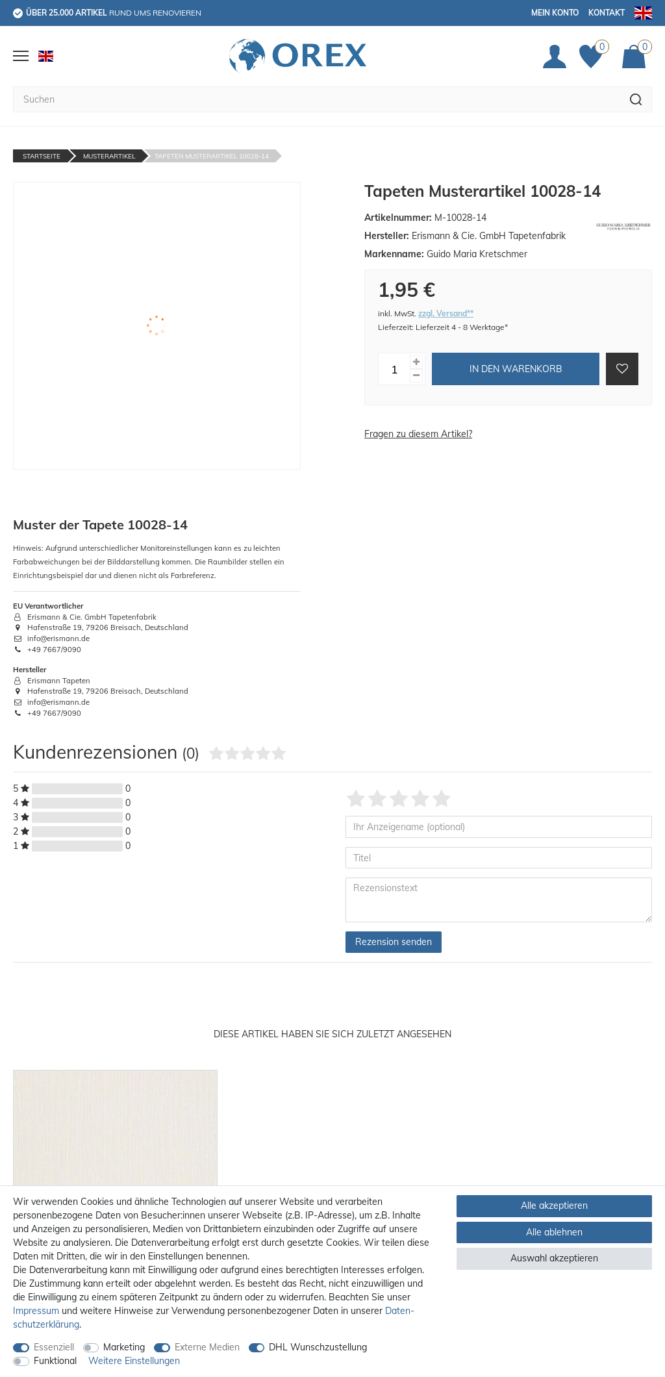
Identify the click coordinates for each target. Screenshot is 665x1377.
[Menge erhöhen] (416, 362)
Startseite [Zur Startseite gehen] (41, 156)
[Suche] (636, 99)
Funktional (55, 1361)
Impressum (36, 1311)
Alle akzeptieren (554, 1205)
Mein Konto (555, 13)
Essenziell (54, 1347)
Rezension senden (393, 942)
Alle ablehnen (554, 1232)
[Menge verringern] (416, 376)
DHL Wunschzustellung (318, 1347)
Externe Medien (207, 1347)
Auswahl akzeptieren (554, 1258)
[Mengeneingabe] (394, 369)
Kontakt (606, 13)
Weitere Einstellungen (134, 1361)
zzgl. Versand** (445, 313)
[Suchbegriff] (316, 99)
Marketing (124, 1347)
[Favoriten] (594, 56)
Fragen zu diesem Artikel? (418, 434)
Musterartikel (109, 156)
